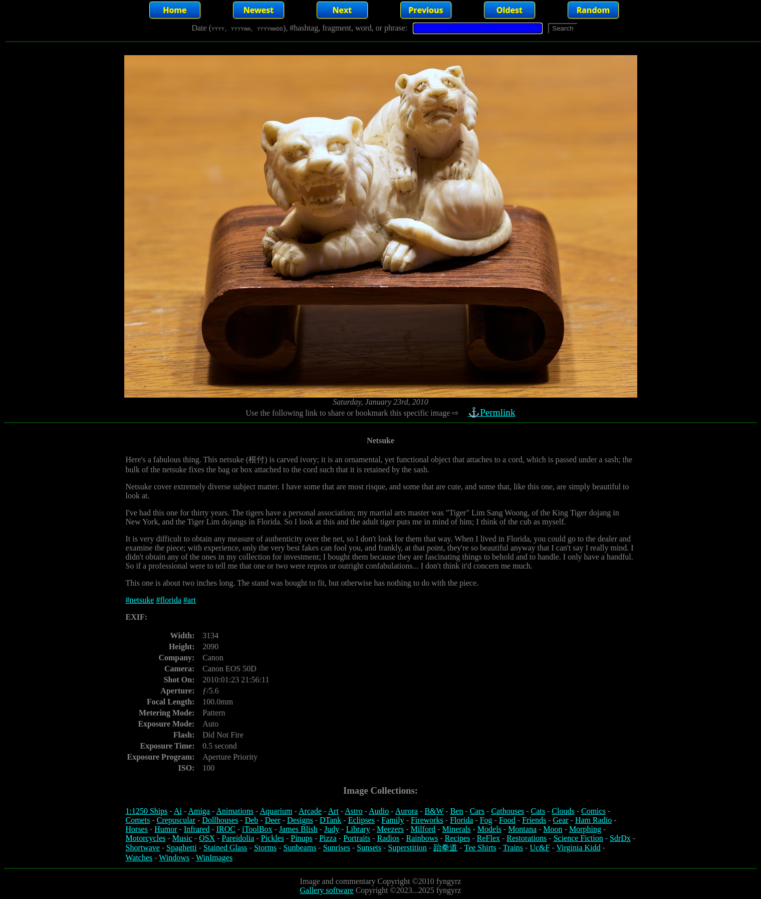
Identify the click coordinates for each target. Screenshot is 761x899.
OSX (207, 838)
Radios (388, 838)
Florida (461, 820)
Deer (273, 820)
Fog (486, 820)
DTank (330, 820)
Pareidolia (237, 838)
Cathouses (507, 811)
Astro (354, 811)
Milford (422, 829)
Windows (174, 857)
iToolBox (257, 829)
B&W (433, 811)
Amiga (199, 811)
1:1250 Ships (147, 811)
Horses (137, 829)
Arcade (310, 811)
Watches (139, 857)
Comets (138, 820)
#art (189, 600)
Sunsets (369, 847)
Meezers (390, 829)
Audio (379, 811)
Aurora (406, 811)
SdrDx (620, 838)
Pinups (302, 838)
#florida (168, 600)
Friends (534, 820)
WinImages (214, 857)
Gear (561, 820)
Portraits (356, 838)
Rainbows (422, 838)
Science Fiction (578, 838)
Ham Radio (593, 820)
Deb (252, 820)
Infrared (197, 829)
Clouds (563, 811)
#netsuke (140, 600)
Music (182, 838)
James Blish (298, 829)
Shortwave (143, 847)
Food (507, 820)
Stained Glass (225, 847)
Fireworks (427, 820)
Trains (513, 847)
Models (489, 829)
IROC (225, 829)
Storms (265, 847)
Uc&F (540, 847)
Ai (178, 811)
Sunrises (336, 847)
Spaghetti (181, 847)
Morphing (585, 829)
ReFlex (488, 838)
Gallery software (327, 890)
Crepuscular (176, 820)
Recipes (457, 838)
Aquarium (276, 811)
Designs (300, 820)
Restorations (526, 838)
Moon (552, 829)
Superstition (407, 847)
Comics (593, 811)
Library (358, 829)
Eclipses (361, 820)
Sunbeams (300, 847)
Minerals (456, 829)
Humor (165, 829)
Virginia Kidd (578, 847)
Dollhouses (220, 820)
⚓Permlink (493, 412)
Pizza (328, 838)
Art (333, 811)
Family (392, 820)
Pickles (272, 838)
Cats (538, 811)
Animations (234, 811)
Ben (456, 811)
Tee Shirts (480, 847)
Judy (331, 829)
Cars (477, 811)
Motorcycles (146, 838)
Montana (522, 829)
